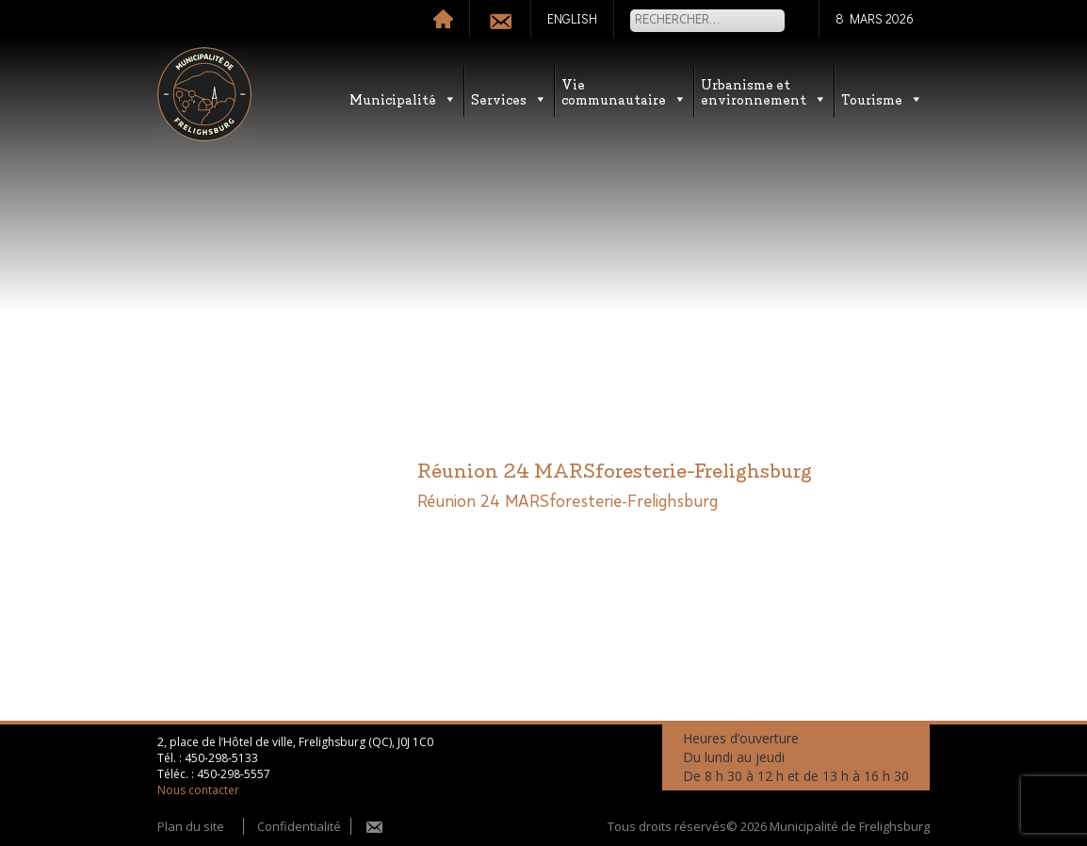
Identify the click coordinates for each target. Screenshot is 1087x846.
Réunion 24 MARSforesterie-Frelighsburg (567, 502)
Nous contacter (198, 790)
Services (509, 98)
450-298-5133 (221, 758)
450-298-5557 (233, 774)
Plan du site (190, 826)
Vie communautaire (624, 90)
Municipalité (403, 98)
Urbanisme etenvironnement (764, 90)
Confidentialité (299, 826)
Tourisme (882, 98)
